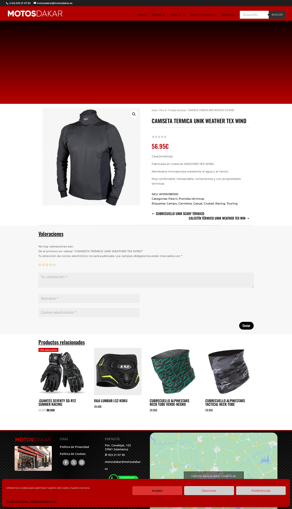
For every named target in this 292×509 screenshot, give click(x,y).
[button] (134, 112)
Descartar (209, 490)
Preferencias (261, 490)
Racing (220, 201)
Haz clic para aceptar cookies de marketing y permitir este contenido (213, 478)
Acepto (157, 490)
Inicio (142, 15)
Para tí (176, 15)
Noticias (228, 15)
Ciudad (209, 201)
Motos (157, 15)
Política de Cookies (73, 454)
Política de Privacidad (43, 501)
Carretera (185, 201)
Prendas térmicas (177, 108)
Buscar (277, 14)
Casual (197, 201)
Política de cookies (17, 501)
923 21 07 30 (116, 455)
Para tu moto (201, 15)
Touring (232, 201)
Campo (172, 201)
